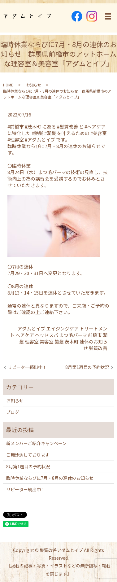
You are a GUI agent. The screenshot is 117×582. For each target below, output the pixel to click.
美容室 (47, 341)
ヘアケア (24, 335)
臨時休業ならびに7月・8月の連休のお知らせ (49, 478)
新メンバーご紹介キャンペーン (36, 443)
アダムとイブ (31, 328)
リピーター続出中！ (27, 367)
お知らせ (33, 84)
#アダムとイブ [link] (40, 139)
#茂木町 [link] (33, 126)
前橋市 (95, 335)
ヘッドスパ (46, 335)
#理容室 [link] (15, 139)
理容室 (32, 341)
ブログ (12, 412)
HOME (8, 84)
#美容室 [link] (98, 133)
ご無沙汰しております (28, 455)
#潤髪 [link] (50, 133)
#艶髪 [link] (37, 133)
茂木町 (72, 341)
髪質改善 (98, 348)
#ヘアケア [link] (95, 126)
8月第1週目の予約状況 (87, 367)
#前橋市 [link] (15, 126)
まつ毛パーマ (73, 335)
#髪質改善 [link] (67, 126)
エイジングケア (62, 328)
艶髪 (59, 341)
